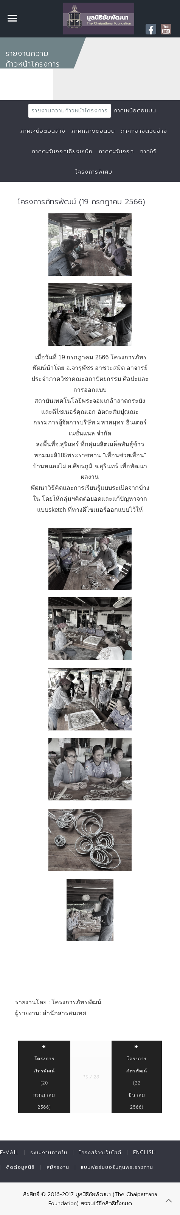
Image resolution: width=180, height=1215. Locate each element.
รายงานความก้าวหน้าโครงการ (69, 111)
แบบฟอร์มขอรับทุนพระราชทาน (117, 1167)
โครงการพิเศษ (93, 172)
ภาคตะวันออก (116, 151)
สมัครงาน (58, 1167)
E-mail (9, 1152)
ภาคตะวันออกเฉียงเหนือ (62, 151)
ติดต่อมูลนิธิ (20, 1167)
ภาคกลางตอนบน (93, 131)
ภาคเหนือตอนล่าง (42, 131)
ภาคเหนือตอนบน (135, 111)
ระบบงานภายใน (48, 1152)
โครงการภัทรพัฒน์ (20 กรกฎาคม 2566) (44, 1077)
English (144, 1152)
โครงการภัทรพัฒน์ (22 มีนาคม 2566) (136, 1077)
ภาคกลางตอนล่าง (144, 131)
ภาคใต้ (148, 151)
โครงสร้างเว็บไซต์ (100, 1152)
